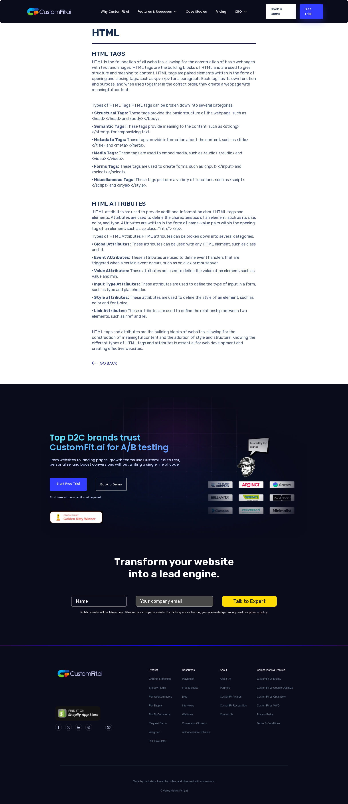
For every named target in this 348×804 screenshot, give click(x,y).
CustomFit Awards (230, 696)
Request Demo (158, 723)
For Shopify (155, 705)
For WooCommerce (160, 696)
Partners (225, 687)
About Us (225, 678)
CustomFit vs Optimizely (271, 696)
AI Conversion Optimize (196, 732)
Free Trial (308, 11)
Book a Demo (276, 11)
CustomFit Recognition (233, 705)
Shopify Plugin (157, 687)
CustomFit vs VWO (268, 705)
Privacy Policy (265, 714)
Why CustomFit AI (115, 11)
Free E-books (190, 687)
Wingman (154, 732)
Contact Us (226, 714)
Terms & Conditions (268, 723)
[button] (157, 12)
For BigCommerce (159, 714)
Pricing (221, 11)
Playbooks (188, 678)
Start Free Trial (68, 483)
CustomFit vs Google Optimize (275, 687)
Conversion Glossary (194, 723)
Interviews (188, 705)
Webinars (187, 714)
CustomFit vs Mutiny (269, 678)
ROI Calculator (157, 741)
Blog (184, 696)
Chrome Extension (160, 678)
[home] (56, 11)
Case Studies (196, 11)
